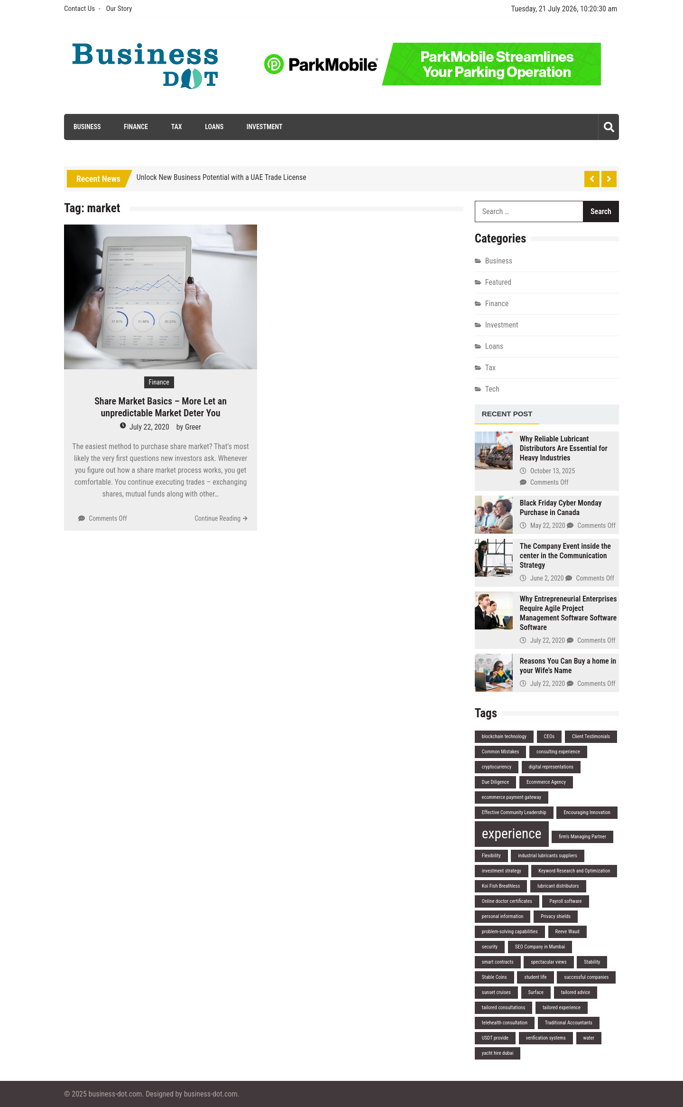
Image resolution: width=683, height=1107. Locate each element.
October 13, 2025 (552, 471)
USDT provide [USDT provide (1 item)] (495, 1038)
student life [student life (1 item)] (535, 977)
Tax (176, 127)
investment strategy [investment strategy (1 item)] (501, 871)
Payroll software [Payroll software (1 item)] (565, 901)
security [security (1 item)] (490, 947)
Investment (265, 127)
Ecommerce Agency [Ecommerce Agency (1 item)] (546, 782)
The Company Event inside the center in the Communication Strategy (565, 556)
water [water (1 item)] (588, 1038)
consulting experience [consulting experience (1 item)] (558, 752)
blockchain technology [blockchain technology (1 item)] (504, 736)
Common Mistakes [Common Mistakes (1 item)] (500, 752)
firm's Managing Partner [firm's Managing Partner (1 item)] (582, 837)
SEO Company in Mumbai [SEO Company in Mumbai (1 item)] (540, 947)
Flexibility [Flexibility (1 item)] (491, 856)
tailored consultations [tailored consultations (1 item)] (504, 1007)
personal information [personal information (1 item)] (503, 916)
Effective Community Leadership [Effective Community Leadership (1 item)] (514, 812)
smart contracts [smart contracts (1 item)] (498, 962)
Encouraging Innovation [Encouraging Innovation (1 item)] (586, 812)
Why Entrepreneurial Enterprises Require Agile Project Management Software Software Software (568, 613)
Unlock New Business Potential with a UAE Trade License (221, 177)
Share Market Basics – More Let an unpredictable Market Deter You (160, 407)
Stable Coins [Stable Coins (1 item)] (494, 977)
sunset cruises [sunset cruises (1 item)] (496, 992)
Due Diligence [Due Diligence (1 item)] (495, 782)
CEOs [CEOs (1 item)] (549, 736)
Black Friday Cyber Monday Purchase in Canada (561, 507)
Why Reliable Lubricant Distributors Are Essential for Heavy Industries (564, 448)
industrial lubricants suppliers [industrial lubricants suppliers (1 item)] (547, 856)
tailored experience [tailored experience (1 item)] (562, 1007)
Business (87, 127)
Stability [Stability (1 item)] (592, 962)
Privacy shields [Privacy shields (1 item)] (556, 916)
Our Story (119, 8)
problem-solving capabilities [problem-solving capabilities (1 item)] (510, 932)
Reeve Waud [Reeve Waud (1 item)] (567, 932)
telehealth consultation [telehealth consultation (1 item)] (504, 1023)
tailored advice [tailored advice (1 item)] (576, 992)
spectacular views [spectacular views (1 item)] (548, 962)
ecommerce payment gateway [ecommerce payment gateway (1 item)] (511, 797)
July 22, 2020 (149, 427)
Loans (214, 127)
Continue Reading (217, 518)
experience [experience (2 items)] (512, 834)
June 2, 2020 (547, 578)
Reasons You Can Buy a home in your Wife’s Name (568, 666)
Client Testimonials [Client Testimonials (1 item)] (591, 736)
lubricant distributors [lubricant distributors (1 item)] (558, 886)
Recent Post (507, 414)
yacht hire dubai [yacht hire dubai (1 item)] (498, 1053)
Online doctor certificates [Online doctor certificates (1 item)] (507, 901)
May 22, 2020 (547, 525)
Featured (498, 282)
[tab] (507, 414)
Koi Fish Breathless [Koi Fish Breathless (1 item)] (501, 886)
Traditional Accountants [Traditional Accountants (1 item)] (568, 1023)
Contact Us (79, 8)
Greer (193, 427)
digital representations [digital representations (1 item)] (551, 767)
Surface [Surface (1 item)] (536, 992)
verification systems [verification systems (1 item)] (546, 1038)
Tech (492, 389)
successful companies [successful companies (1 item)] (586, 977)
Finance (136, 127)
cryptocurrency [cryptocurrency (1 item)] (496, 767)
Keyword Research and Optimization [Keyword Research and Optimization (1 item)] (574, 871)
